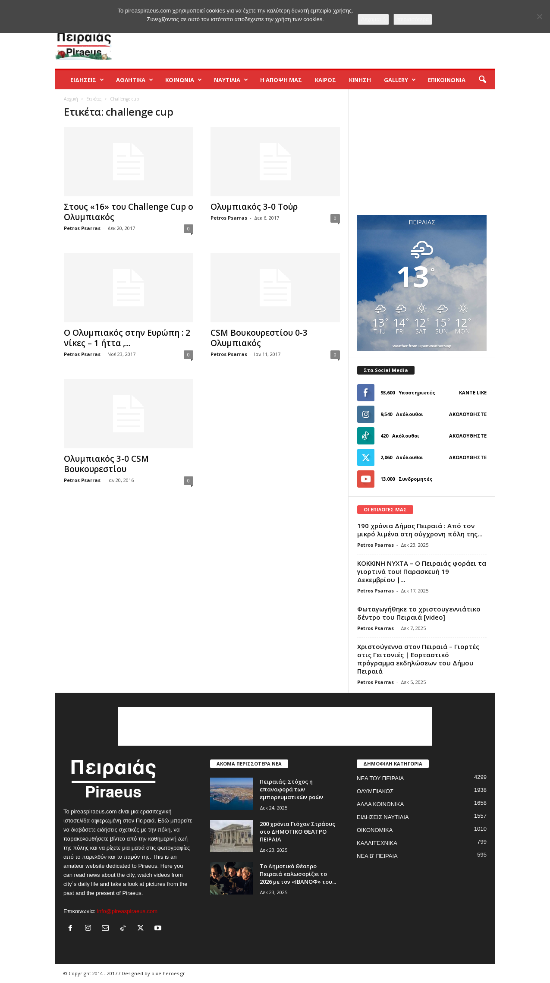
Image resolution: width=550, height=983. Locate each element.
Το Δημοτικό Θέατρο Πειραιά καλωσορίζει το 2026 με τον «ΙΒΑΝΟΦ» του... (298, 873)
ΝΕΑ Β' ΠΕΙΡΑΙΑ (377, 856)
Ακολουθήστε (468, 414)
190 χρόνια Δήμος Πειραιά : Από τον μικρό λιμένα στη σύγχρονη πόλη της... (420, 529)
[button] (482, 79)
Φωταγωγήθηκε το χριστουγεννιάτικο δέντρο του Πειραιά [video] (419, 613)
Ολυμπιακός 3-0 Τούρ (254, 206)
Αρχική (71, 99)
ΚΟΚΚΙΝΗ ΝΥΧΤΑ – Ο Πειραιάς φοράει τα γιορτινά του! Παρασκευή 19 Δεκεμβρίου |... (421, 571)
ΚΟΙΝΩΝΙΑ (183, 79)
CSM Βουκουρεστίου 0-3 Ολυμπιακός (259, 338)
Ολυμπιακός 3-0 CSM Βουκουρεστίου (106, 464)
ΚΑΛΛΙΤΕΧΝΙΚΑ (377, 843)
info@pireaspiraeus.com (127, 911)
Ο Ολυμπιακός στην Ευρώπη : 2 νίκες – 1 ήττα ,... (127, 338)
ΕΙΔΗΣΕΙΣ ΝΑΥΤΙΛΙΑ (383, 817)
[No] (539, 16)
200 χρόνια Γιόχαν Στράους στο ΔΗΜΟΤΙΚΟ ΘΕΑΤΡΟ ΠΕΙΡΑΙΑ (297, 831)
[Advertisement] (338, 40)
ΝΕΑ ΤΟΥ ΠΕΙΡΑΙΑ (380, 778)
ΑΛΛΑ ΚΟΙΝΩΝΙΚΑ (380, 804)
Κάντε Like (473, 392)
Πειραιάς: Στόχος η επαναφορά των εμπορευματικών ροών (291, 789)
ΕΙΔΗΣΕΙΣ (87, 79)
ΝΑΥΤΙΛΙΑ (231, 79)
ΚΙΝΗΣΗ (360, 80)
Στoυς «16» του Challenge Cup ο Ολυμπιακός (128, 212)
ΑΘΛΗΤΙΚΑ (134, 79)
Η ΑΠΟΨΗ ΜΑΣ (281, 80)
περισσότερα (413, 19)
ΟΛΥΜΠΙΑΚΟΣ (375, 791)
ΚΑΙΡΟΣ (325, 80)
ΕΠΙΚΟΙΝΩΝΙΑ (446, 80)
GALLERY (400, 79)
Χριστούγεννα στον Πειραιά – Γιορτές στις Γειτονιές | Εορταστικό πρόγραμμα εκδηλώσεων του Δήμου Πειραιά (418, 658)
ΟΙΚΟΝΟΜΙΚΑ (375, 830)
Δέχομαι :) (373, 19)
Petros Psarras (82, 228)
